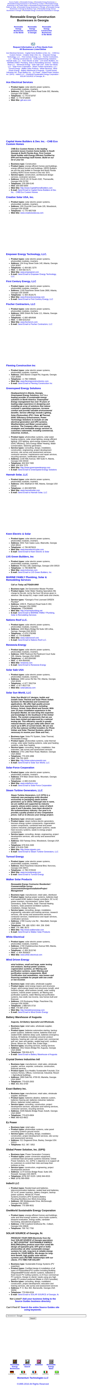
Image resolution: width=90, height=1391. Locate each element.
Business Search (27, 1364)
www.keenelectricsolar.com (32, 549)
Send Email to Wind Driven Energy (33, 1012)
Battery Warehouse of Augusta (32, 70)
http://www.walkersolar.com (32, 930)
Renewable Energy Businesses (45, 2)
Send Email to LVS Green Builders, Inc (35, 572)
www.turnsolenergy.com (30, 872)
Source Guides (14, 2)
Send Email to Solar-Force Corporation (35, 785)
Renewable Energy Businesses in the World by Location (26, 4)
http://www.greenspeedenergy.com (35, 467)
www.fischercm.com (29, 322)
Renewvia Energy (23, 65)
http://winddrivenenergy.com (32, 1010)
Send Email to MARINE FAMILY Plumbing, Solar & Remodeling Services (33, 614)
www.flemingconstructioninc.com (34, 381)
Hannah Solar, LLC (13, 61)
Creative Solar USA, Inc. (32, 55)
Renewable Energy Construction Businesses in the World (46, 31)
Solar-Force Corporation (22, 67)
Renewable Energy (26, 2)
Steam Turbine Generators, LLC (44, 67)
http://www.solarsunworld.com (33, 760)
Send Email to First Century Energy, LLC (35, 299)
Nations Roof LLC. (16, 620)
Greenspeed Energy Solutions (44, 59)
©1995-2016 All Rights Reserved (33, 1384)
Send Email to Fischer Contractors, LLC (35, 324)
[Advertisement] (48, 120)
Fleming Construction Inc (22, 59)
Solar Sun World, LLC (18, 692)
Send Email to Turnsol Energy (31, 874)
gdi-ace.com (25, 100)
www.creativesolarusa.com (31, 213)
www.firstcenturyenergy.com (32, 297)
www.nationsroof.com (29, 638)
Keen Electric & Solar (30, 61)
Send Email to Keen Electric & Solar (33, 552)
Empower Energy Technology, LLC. (26, 254)
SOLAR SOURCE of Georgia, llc (32, 76)
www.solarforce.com (29, 783)
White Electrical (46, 68)
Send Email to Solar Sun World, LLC (34, 763)
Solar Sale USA (38, 65)
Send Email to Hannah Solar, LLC (32, 492)
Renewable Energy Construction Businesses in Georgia (41, 10)
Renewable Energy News (51, 1365)
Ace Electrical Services (15, 53)
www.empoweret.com (29, 272)
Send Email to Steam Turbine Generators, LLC (38, 852)
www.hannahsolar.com (30, 490)
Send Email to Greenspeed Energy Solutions (37, 470)
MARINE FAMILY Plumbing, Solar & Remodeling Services (29, 63)
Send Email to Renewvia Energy (32, 665)
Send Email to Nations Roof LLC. (32, 640)
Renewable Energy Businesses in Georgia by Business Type (34, 8)
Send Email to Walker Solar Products (34, 932)
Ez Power (36, 72)
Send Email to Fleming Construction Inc (35, 383)
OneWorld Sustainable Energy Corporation (42, 74)
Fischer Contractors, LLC (20, 304)
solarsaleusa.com (28, 688)
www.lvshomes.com (28, 570)
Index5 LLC (20, 74)
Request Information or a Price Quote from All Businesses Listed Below (33, 48)
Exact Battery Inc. (24, 72)
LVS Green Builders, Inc (49, 61)
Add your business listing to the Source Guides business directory (35, 1300)
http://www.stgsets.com (30, 849)
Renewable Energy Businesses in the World (18, 30)
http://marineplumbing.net (31, 611)
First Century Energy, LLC (31, 57)
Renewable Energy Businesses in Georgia (31, 7)
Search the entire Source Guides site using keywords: (40, 1308)
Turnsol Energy (14, 68)
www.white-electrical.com (31, 955)
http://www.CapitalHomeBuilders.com (36, 188)
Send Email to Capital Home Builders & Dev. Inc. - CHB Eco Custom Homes (33, 191)
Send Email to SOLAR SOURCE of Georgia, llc (38, 1295)
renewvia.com (26, 663)
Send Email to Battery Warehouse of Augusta (37, 1054)
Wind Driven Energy (17, 959)
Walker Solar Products (29, 68)
